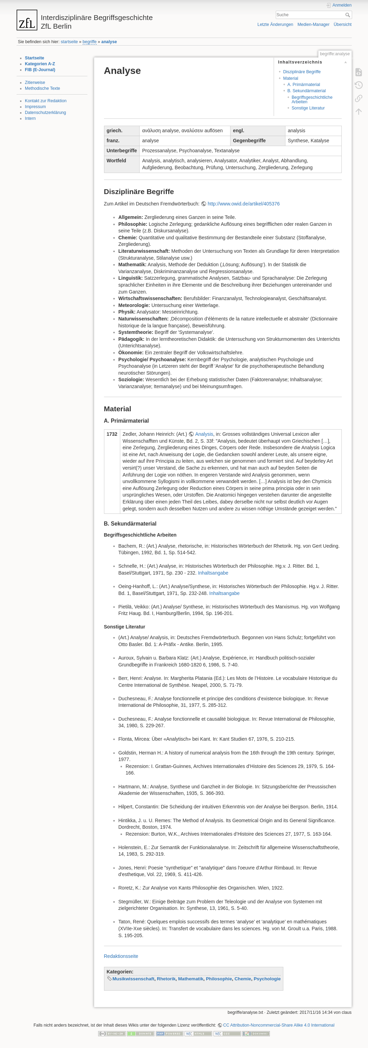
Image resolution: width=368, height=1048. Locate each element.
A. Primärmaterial (303, 84)
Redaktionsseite (121, 956)
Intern (30, 118)
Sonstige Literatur (308, 108)
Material (290, 78)
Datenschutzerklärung (45, 112)
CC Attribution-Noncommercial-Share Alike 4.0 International (278, 1025)
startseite (69, 41)
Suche (348, 14)
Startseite (34, 58)
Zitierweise (35, 82)
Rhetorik (166, 978)
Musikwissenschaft (133, 978)
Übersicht (343, 24)
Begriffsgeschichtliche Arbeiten (312, 99)
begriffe (90, 41)
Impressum (35, 106)
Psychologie (267, 978)
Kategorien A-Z (40, 63)
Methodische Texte (42, 88)
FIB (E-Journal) (40, 69)
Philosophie (219, 978)
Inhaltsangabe (213, 573)
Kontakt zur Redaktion (46, 100)
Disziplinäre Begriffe (302, 71)
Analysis (204, 434)
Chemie (243, 978)
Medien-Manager (314, 24)
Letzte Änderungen (275, 24)
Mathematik (190, 978)
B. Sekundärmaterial (306, 90)
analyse (109, 41)
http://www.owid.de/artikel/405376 (244, 203)
